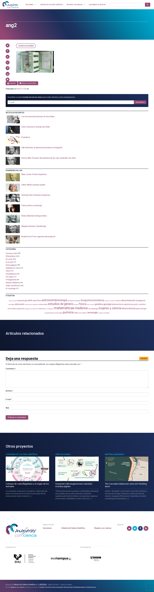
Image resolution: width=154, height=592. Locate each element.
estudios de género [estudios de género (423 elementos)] (60, 304)
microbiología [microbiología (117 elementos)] (93, 309)
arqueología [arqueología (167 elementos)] (22, 300)
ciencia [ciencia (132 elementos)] (118, 300)
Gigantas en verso (13, 268)
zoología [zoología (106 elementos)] (106, 313)
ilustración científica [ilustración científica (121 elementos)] (137, 304)
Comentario (11, 369)
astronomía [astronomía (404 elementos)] (49, 300)
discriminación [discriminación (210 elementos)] (128, 300)
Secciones (47, 528)
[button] (7, 45)
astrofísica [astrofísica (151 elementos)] (37, 300)
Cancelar (144, 358)
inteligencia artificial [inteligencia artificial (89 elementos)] (31, 309)
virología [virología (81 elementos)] (100, 313)
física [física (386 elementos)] (82, 304)
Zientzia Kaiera (62, 454)
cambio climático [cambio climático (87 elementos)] (110, 301)
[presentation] (77, 119)
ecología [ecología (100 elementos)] (11, 304)
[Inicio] (10, 4)
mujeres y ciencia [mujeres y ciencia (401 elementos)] (109, 308)
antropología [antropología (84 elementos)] (13, 301)
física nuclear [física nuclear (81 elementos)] (90, 304)
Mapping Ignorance (114, 454)
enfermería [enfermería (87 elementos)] (28, 304)
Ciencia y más (11, 253)
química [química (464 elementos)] (67, 312)
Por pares (10, 277)
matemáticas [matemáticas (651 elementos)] (64, 308)
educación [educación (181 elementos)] (20, 304)
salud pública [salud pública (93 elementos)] (82, 313)
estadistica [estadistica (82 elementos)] (35, 304)
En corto (9, 259)
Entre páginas (11, 265)
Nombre (9, 391)
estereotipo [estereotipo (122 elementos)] (43, 304)
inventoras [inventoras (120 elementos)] (42, 309)
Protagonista (11, 280)
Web (7, 408)
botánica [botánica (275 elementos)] (99, 300)
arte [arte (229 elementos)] (30, 300)
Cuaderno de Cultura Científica (22, 454)
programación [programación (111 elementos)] (49, 313)
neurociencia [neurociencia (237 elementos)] (128, 308)
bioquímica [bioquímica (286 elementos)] (87, 300)
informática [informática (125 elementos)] (12, 309)
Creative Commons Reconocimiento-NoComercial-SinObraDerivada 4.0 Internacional (67, 587)
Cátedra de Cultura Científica (73, 528)
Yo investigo (11, 288)
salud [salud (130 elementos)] (76, 313)
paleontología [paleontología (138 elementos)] (141, 309)
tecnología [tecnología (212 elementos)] (92, 312)
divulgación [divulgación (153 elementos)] (140, 300)
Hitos (8, 271)
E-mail (9, 399)
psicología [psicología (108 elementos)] (58, 313)
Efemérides (10, 256)
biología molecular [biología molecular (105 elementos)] (74, 301)
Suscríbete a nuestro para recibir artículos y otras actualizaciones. (41, 97)
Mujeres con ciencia (102, 528)
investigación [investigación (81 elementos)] (50, 309)
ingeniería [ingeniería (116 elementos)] (20, 309)
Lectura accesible (26, 46)
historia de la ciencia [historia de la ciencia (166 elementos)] (121, 304)
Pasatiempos (11, 274)
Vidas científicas (12, 285)
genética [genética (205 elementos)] (99, 304)
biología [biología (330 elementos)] (62, 300)
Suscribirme (140, 102)
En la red (9, 262)
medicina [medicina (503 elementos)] (81, 308)
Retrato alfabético (13, 282)
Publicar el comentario (17, 417)
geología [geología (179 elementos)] (107, 304)
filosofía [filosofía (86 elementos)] (76, 304)
